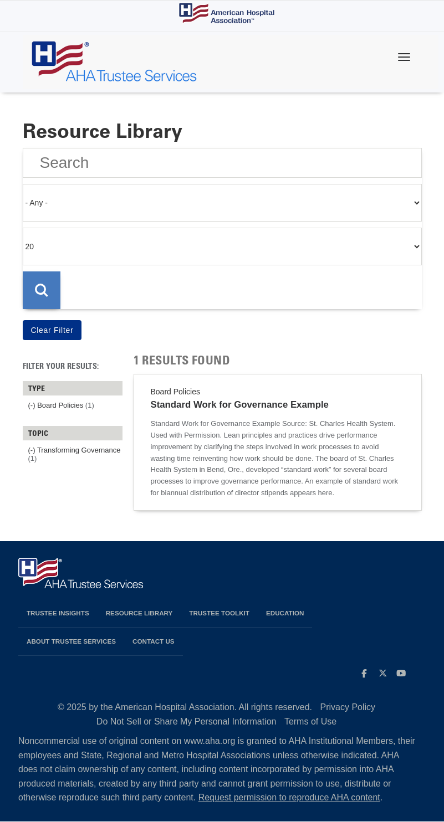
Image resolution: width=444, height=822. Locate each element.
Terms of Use (310, 721)
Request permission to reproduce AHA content (289, 797)
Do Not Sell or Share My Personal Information (186, 721)
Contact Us (153, 641)
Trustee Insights (58, 613)
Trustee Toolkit (219, 613)
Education (285, 613)
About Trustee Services (71, 641)
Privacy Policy (348, 707)
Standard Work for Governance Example (240, 404)
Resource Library (139, 613)
